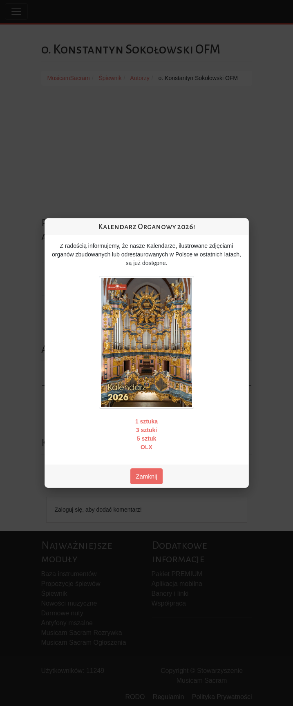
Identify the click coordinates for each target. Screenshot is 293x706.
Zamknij (146, 476)
